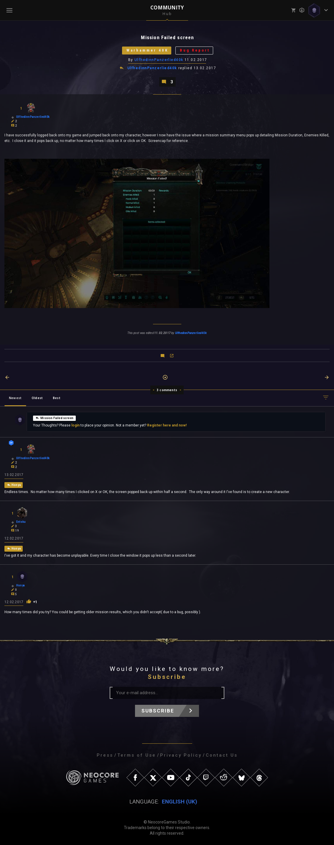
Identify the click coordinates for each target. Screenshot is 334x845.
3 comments (167, 390)
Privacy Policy (181, 755)
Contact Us (222, 755)
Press (105, 755)
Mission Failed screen (54, 418)
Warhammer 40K (147, 50)
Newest (15, 398)
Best (56, 398)
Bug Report (195, 50)
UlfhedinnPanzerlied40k (158, 60)
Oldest (37, 398)
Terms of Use (136, 755)
